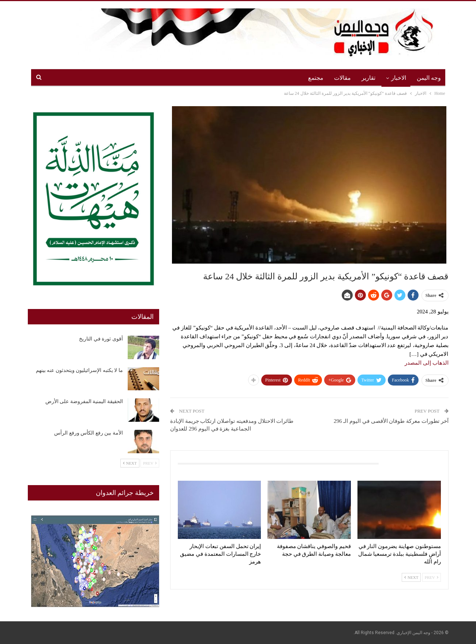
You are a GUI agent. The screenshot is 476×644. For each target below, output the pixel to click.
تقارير (368, 78)
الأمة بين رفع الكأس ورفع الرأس (88, 433)
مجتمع (315, 78)
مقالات (342, 78)
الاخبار (398, 78)
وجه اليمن (429, 78)
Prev (431, 577)
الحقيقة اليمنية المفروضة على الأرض (84, 401)
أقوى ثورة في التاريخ (101, 339)
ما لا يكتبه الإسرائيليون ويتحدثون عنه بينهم (79, 370)
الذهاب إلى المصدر (427, 363)
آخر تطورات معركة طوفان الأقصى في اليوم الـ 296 (391, 421)
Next (411, 577)
